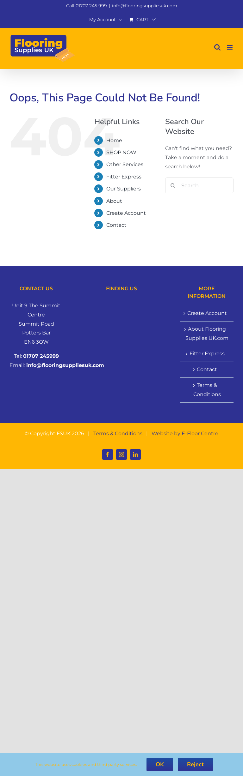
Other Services (124, 164)
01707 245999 (41, 356)
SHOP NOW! (122, 152)
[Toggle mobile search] (217, 47)
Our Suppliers (123, 189)
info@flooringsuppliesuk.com (144, 6)
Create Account (126, 213)
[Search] (173, 185)
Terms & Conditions (207, 389)
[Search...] (199, 185)
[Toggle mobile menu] (230, 47)
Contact (116, 225)
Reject (195, 764)
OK (160, 764)
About (114, 201)
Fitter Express (123, 177)
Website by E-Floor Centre (185, 433)
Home (114, 140)
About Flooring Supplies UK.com (206, 333)
